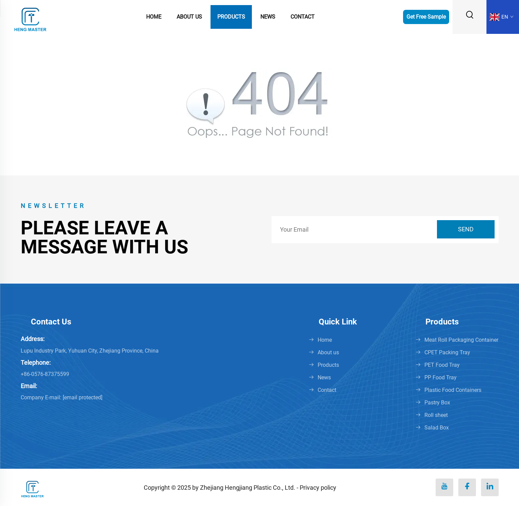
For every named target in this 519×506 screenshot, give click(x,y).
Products (231, 17)
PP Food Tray (440, 377)
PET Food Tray (442, 365)
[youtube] (444, 487)
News (267, 17)
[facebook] (467, 487)
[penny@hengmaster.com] (82, 397)
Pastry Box (437, 402)
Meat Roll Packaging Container (461, 340)
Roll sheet (436, 415)
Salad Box (436, 427)
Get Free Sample (426, 17)
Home (153, 17)
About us (189, 17)
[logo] (30, 16)
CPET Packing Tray (447, 352)
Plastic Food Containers (452, 390)
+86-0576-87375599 (45, 374)
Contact (303, 17)
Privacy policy (318, 487)
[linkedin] (490, 487)
